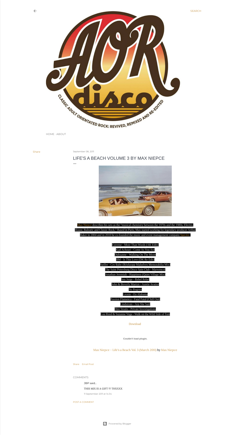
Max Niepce (84, 225)
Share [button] (36, 151)
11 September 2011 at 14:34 (98, 393)
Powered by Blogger (117, 424)
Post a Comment (83, 402)
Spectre (184, 235)
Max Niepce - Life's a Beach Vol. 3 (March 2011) (124, 350)
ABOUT (61, 134)
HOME (50, 134)
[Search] (195, 11)
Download (135, 323)
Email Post (88, 364)
